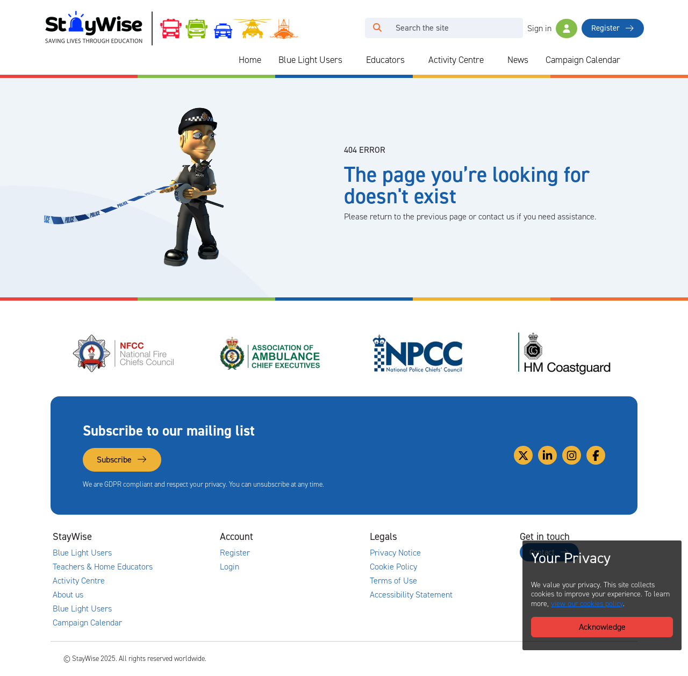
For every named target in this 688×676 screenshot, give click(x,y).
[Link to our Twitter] (523, 455)
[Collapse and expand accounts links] (315, 537)
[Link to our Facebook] (595, 455)
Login (229, 566)
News (517, 59)
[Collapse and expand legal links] (465, 537)
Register (612, 28)
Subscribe (122, 459)
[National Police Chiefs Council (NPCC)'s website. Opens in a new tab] (418, 353)
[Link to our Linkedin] (547, 455)
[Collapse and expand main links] (165, 537)
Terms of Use (393, 580)
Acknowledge (602, 626)
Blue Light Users (310, 59)
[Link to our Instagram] (571, 455)
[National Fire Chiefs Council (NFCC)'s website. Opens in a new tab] (124, 353)
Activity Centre (456, 59)
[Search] (456, 28)
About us (68, 594)
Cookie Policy (393, 566)
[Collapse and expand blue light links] (350, 60)
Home (250, 59)
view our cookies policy (587, 604)
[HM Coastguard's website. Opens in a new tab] (564, 353)
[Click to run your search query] (377, 28)
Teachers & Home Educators (103, 566)
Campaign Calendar (583, 59)
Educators (385, 59)
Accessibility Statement (411, 594)
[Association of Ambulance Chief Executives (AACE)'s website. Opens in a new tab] (271, 353)
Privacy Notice (395, 552)
